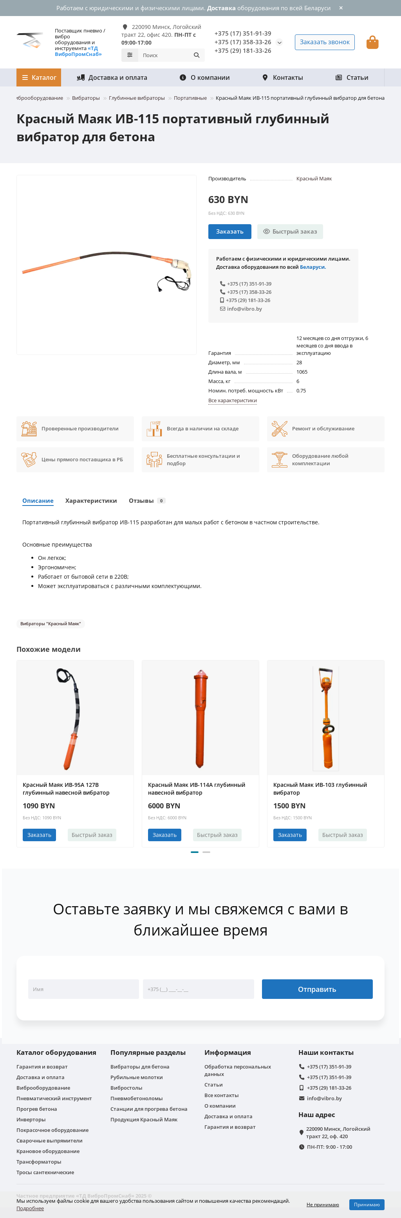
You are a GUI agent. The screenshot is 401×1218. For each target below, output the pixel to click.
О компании (204, 75)
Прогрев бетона (36, 1107)
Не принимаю (323, 1204)
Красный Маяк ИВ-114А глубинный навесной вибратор (196, 787)
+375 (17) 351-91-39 (243, 33)
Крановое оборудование (47, 1149)
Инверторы (31, 1117)
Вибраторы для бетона (140, 1065)
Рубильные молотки (136, 1075)
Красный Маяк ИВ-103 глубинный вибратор (320, 787)
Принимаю (367, 1204)
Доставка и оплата (112, 75)
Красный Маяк (314, 176)
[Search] (171, 54)
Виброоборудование (37, 95)
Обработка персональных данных (237, 1068)
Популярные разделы (148, 1050)
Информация (227, 1050)
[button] (195, 850)
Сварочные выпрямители (49, 1138)
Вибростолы (126, 1086)
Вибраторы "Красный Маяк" (50, 622)
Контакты (282, 75)
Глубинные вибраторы (137, 95)
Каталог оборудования (56, 1050)
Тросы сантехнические (45, 1170)
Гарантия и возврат (42, 1065)
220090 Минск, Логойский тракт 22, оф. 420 (338, 1131)
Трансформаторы (38, 1160)
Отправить (317, 987)
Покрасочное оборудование (52, 1128)
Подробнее (30, 1208)
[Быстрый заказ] (290, 229)
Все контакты (221, 1093)
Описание (38, 499)
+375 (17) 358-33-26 (243, 41)
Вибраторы (86, 95)
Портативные (190, 95)
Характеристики (91, 499)
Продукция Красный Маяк (143, 1117)
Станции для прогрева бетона (149, 1107)
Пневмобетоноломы (136, 1096)
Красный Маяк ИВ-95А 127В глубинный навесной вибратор (66, 787)
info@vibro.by (241, 306)
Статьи (351, 75)
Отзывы (147, 499)
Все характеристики (232, 398)
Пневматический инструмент (54, 1096)
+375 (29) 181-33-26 (243, 50)
